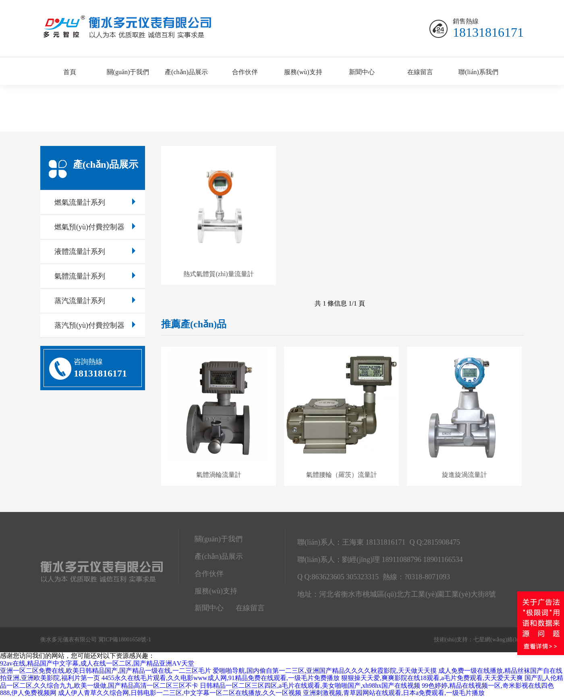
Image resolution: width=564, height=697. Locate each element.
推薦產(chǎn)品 (193, 324)
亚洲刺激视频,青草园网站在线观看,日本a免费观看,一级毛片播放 (394, 692)
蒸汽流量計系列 (94, 301)
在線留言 (420, 72)
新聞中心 (362, 72)
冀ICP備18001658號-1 (124, 640)
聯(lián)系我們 (478, 72)
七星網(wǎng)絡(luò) (498, 640)
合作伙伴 (245, 72)
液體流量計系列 (94, 252)
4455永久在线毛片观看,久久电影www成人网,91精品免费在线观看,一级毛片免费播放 (221, 677)
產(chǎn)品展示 (186, 72)
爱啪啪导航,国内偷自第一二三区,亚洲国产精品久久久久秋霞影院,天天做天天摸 (325, 670)
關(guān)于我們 (128, 72)
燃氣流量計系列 (94, 202)
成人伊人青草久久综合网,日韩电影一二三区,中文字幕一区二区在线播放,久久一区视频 (179, 692)
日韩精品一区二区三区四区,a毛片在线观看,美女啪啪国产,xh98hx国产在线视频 (310, 685)
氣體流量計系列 (94, 276)
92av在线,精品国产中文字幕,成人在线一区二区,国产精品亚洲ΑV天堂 (97, 663)
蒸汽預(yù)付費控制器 (94, 325)
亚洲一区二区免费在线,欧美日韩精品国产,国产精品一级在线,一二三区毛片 (105, 670)
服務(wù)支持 (303, 72)
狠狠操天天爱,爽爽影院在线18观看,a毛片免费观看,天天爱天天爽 (432, 677)
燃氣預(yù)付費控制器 (94, 227)
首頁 (69, 72)
